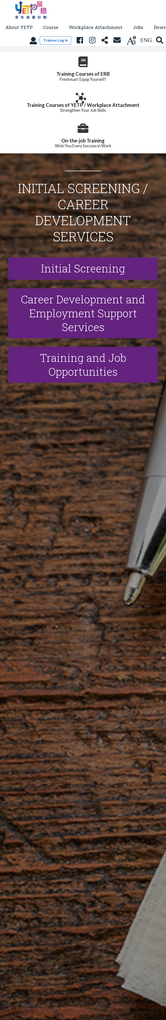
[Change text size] (131, 40)
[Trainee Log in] (50, 40)
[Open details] (83, 364)
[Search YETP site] (160, 40)
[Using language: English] (146, 40)
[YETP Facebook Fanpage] (80, 40)
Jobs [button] (138, 27)
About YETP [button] (19, 27)
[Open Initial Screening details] (83, 268)
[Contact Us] (117, 40)
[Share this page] (104, 40)
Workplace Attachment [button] (95, 27)
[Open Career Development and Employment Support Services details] (83, 313)
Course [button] (50, 27)
